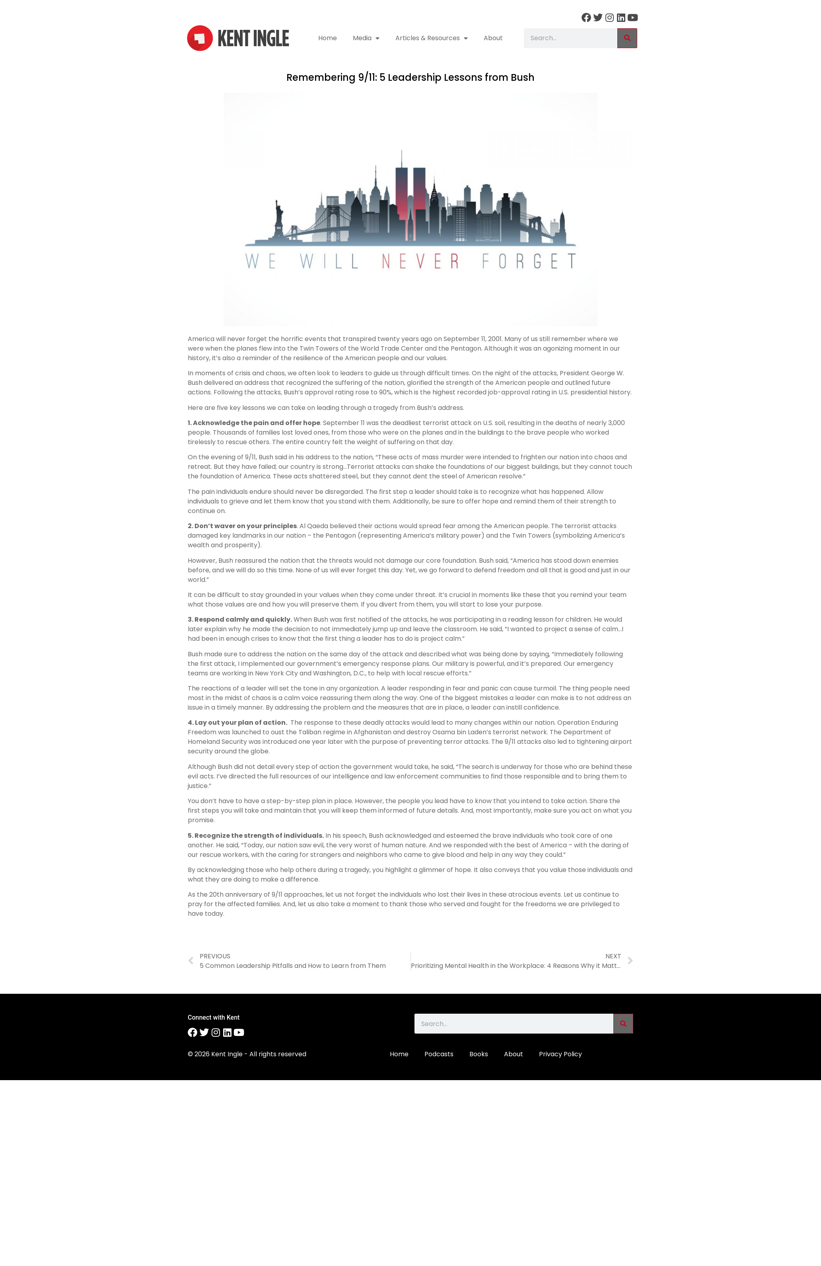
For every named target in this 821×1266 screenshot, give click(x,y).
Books (478, 1054)
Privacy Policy (560, 1054)
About (493, 38)
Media (366, 38)
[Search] (627, 38)
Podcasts (438, 1054)
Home (327, 38)
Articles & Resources (431, 38)
